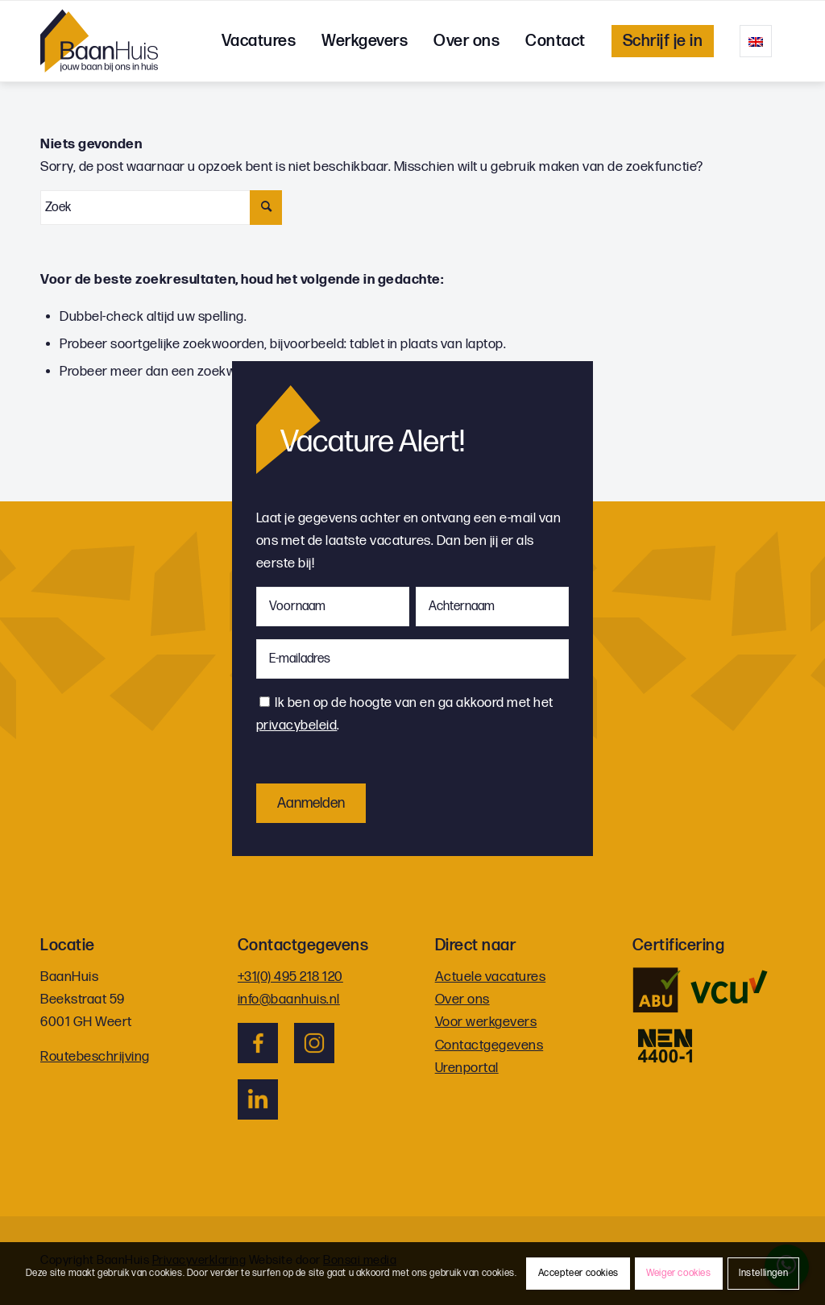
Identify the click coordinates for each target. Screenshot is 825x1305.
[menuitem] (259, 41)
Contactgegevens (489, 1045)
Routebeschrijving (95, 1057)
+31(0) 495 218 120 (290, 977)
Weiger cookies (678, 1273)
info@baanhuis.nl (289, 999)
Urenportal (467, 1068)
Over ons (462, 999)
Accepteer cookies (578, 1273)
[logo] (99, 41)
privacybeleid (297, 725)
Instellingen (763, 1273)
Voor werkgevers (486, 1022)
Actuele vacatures (490, 977)
